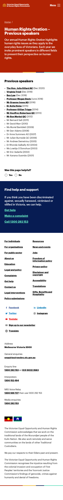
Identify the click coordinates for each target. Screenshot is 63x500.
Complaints (10, 276)
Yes (8, 175)
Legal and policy (12, 270)
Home (7, 22)
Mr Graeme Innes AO (18, 102)
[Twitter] (10, 313)
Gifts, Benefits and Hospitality (42, 293)
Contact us (10, 287)
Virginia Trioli (14, 92)
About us (9, 258)
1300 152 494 (11, 380)
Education (9, 264)
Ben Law (11, 95)
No (18, 175)
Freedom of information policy (42, 259)
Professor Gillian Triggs (19, 110)
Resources (38, 241)
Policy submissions (14, 299)
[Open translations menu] (11, 331)
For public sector (13, 253)
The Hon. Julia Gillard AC (20, 88)
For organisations (13, 247)
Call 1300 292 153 (16, 221)
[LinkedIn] (39, 308)
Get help (10, 210)
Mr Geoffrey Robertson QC (21, 113)
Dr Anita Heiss (14, 106)
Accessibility (39, 281)
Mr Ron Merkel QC (16, 117)
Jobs (35, 253)
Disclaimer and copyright (40, 273)
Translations (39, 286)
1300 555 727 (11, 393)
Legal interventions (14, 293)
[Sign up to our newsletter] (19, 325)
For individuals (12, 241)
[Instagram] (40, 313)
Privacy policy (40, 267)
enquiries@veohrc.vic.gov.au (19, 358)
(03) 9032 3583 (30, 370)
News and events (41, 247)
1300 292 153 (11, 370)
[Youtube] (11, 319)
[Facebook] (11, 308)
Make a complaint (16, 215)
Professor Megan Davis (19, 99)
